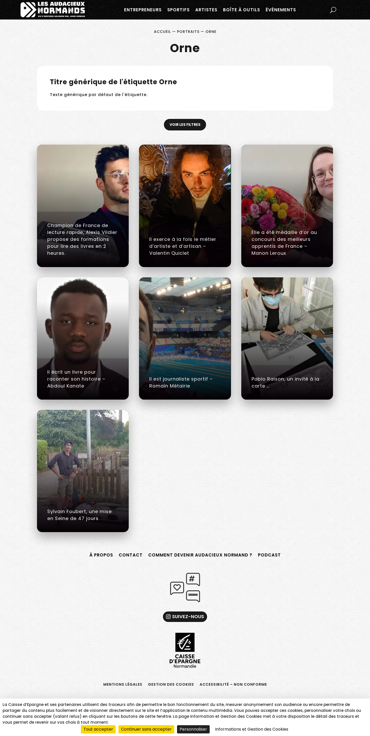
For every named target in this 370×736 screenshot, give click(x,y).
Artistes (206, 10)
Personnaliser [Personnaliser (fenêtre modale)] (193, 729)
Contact (131, 555)
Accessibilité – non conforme (233, 684)
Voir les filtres (185, 124)
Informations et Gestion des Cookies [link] (251, 729)
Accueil (162, 31)
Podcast (269, 555)
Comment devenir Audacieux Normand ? (200, 555)
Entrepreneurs (143, 10)
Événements (281, 10)
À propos (101, 555)
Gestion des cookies (171, 684)
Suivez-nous (188, 616)
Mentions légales (122, 684)
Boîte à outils (241, 10)
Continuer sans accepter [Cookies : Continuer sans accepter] (146, 729)
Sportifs (178, 10)
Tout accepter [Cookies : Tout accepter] (98, 729)
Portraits (188, 31)
